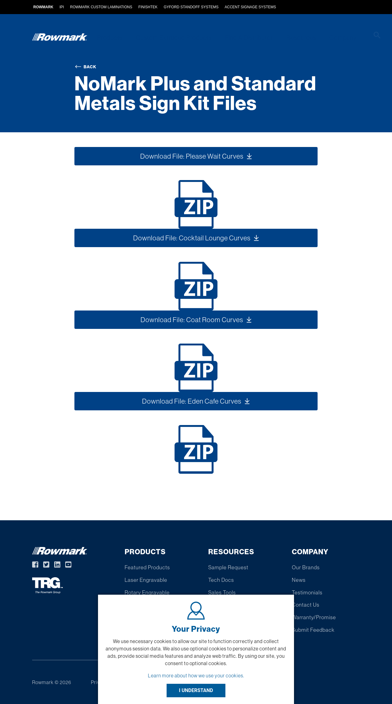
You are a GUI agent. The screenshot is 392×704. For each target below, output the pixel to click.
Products (107, 37)
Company (331, 37)
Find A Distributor (242, 37)
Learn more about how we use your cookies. (196, 675)
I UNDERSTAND (196, 690)
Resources (292, 37)
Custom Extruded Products (169, 37)
